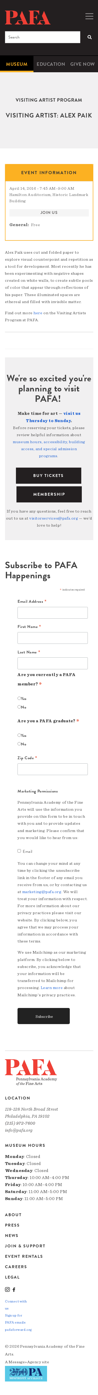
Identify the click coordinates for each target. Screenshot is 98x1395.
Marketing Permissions (38, 791)
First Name (29, 627)
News (12, 1236)
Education (51, 64)
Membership (49, 494)
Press (12, 1225)
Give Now (82, 64)
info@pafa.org (19, 1130)
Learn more (52, 988)
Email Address (32, 601)
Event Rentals (24, 1256)
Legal (12, 1277)
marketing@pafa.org (41, 892)
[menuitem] (16, 64)
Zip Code (27, 758)
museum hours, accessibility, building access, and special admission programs (49, 449)
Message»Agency (25, 1362)
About (13, 1215)
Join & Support (25, 1246)
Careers (16, 1267)
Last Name (29, 652)
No (23, 707)
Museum (16, 64)
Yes (24, 699)
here (37, 313)
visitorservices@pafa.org (53, 518)
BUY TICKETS (48, 476)
